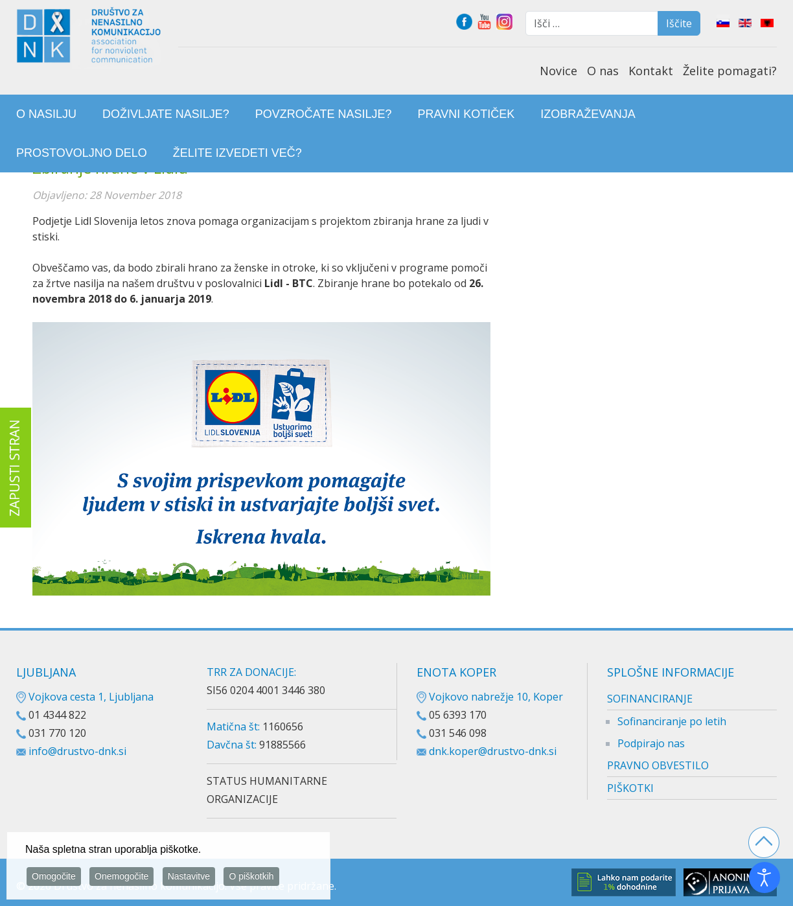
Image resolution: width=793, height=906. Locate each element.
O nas (603, 70)
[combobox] (591, 23)
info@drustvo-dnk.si (77, 751)
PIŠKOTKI (630, 788)
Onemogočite (121, 878)
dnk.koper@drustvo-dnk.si (493, 751)
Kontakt (650, 70)
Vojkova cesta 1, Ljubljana (85, 697)
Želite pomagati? (730, 70)
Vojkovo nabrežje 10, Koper (490, 697)
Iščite (679, 23)
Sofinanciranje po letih (671, 721)
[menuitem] (46, 114)
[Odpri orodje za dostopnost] (764, 877)
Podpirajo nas (651, 743)
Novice (558, 70)
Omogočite (54, 878)
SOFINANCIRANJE (650, 698)
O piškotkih (251, 878)
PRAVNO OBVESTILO (658, 765)
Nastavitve (189, 878)
